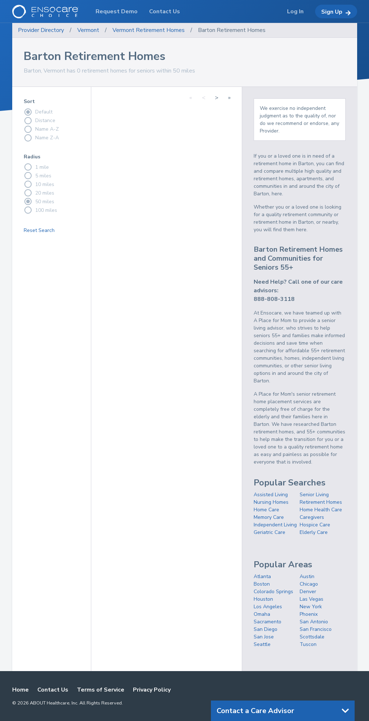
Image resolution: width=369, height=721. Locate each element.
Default (38, 112)
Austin (307, 576)
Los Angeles (268, 606)
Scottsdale (312, 636)
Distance (39, 120)
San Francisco (316, 629)
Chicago (309, 584)
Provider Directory (41, 30)
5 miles (37, 175)
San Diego (265, 629)
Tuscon (308, 644)
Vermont (88, 30)
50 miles (39, 201)
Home (20, 690)
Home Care (266, 509)
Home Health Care (321, 509)
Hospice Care (315, 524)
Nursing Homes (271, 502)
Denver (308, 591)
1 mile (36, 167)
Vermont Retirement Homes (148, 30)
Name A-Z (41, 129)
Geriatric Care (269, 532)
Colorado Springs (273, 591)
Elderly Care (314, 532)
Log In (295, 11)
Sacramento (267, 621)
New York (311, 606)
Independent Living (275, 524)
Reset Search (39, 230)
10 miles (39, 184)
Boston (262, 584)
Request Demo (117, 11)
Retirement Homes (321, 502)
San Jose (264, 636)
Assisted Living (271, 494)
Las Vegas (311, 599)
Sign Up (336, 12)
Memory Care (269, 517)
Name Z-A (41, 138)
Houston (263, 599)
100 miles (40, 210)
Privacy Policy (152, 690)
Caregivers (312, 517)
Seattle (262, 644)
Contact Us (52, 690)
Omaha (262, 614)
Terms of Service (100, 690)
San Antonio (314, 621)
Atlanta (262, 576)
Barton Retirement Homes (232, 30)
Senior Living (314, 494)
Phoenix (309, 614)
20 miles (39, 193)
